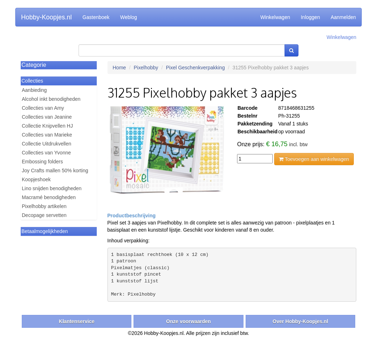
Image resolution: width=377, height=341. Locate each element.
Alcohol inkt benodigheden (51, 99)
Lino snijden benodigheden (51, 188)
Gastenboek (96, 17)
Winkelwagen (275, 17)
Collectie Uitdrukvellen (46, 144)
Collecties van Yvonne (46, 152)
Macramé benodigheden (49, 197)
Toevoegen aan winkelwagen (314, 159)
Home (119, 67)
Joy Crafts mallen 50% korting (55, 170)
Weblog (128, 17)
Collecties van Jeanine (47, 117)
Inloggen (310, 17)
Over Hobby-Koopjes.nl (300, 321)
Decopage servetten (44, 215)
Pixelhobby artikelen (44, 206)
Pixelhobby (146, 67)
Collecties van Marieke (47, 135)
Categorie (33, 65)
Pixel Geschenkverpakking (195, 67)
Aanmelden (343, 17)
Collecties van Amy (43, 108)
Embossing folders (42, 161)
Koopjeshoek (36, 179)
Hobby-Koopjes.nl (46, 17)
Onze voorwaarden (188, 321)
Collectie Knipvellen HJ (47, 126)
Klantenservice (77, 321)
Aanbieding (34, 90)
